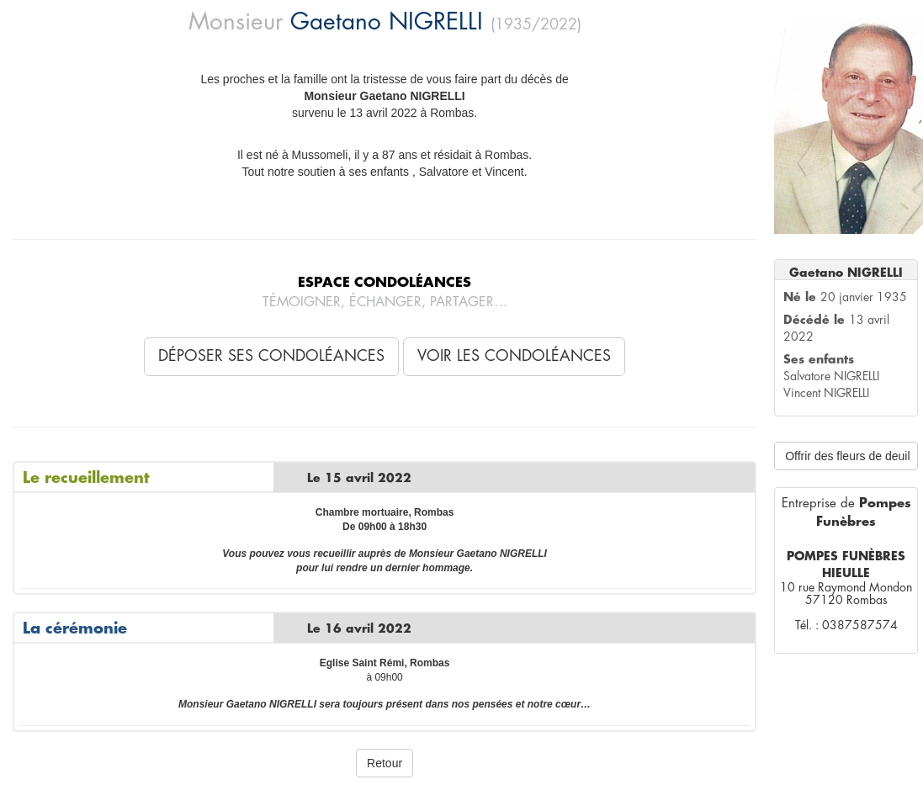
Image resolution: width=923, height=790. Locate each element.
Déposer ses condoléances (271, 355)
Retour (384, 763)
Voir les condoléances (514, 355)
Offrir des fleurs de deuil (847, 456)
